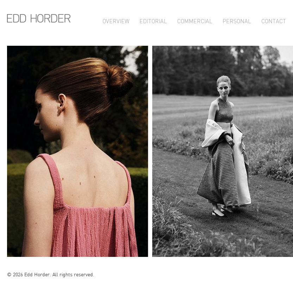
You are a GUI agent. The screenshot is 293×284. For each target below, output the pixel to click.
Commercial (194, 20)
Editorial (153, 20)
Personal (237, 20)
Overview (115, 20)
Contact (273, 20)
